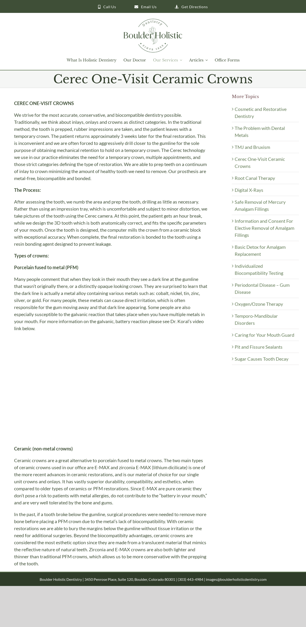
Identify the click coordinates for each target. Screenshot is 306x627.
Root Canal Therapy (255, 178)
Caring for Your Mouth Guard (264, 335)
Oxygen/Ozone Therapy (259, 304)
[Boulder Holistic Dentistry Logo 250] (153, 21)
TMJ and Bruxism (252, 147)
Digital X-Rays (249, 190)
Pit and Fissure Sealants (259, 347)
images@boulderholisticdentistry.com (236, 579)
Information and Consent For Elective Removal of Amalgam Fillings (264, 228)
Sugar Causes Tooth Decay (261, 359)
